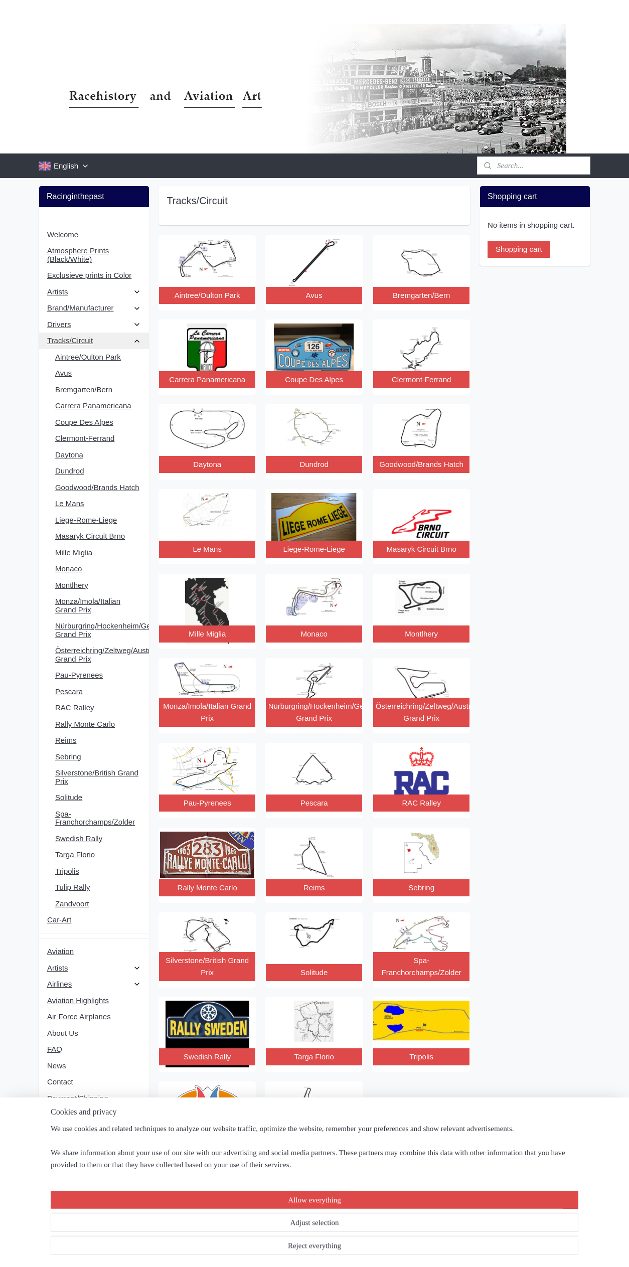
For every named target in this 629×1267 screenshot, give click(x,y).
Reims (66, 740)
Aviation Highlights (78, 1000)
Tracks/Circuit (94, 340)
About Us (62, 1033)
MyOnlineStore (416, 1248)
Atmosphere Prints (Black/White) (78, 254)
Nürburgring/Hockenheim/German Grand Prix (102, 630)
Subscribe (71, 1206)
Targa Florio (75, 854)
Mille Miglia (73, 552)
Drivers (94, 324)
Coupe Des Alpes (84, 422)
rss (303, 1248)
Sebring (68, 756)
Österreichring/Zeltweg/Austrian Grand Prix (102, 654)
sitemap (285, 1248)
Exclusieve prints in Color (89, 275)
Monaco (68, 568)
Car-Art (59, 919)
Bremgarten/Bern (83, 389)
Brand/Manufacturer (94, 307)
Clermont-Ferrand (84, 438)
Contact (60, 1081)
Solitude (68, 797)
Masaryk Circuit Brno (90, 536)
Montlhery (71, 585)
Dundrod (69, 470)
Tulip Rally (72, 887)
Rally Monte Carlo (85, 724)
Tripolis (67, 871)
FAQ (54, 1049)
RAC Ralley (74, 707)
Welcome (62, 234)
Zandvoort (72, 903)
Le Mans (69, 503)
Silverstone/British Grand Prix (96, 776)
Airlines (94, 984)
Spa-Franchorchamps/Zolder (95, 818)
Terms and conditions (82, 1114)
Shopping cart (519, 249)
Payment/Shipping (77, 1098)
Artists (94, 291)
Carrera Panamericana (93, 405)
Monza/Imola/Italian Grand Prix (87, 605)
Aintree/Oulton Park (88, 357)
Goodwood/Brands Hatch (97, 487)
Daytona (69, 454)
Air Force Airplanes (79, 1016)
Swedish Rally (78, 838)
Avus (63, 373)
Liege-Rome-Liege (86, 520)
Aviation (60, 951)
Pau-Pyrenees (79, 675)
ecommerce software (337, 1248)
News (56, 1065)
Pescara (69, 691)
